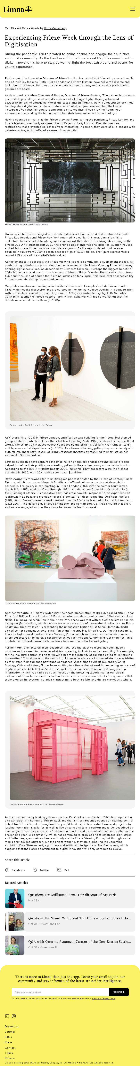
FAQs (8, 1037)
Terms (9, 1052)
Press (8, 1042)
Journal (10, 1031)
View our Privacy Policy (103, 998)
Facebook (18, 870)
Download (11, 1026)
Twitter (44, 870)
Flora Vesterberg (55, 28)
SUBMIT (118, 992)
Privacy (10, 1058)
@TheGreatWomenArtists (68, 451)
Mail (66, 870)
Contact (10, 1047)
